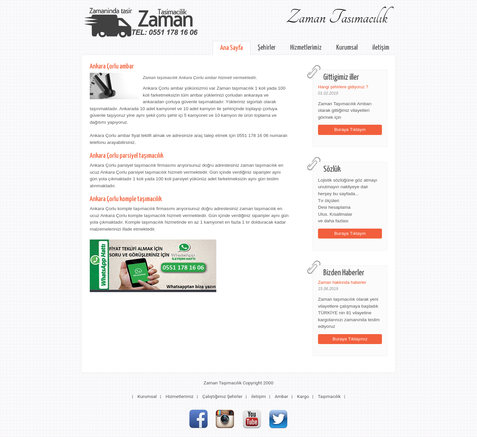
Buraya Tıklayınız (350, 338)
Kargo (303, 396)
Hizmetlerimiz (306, 47)
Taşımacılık (329, 396)
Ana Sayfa (231, 48)
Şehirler (267, 47)
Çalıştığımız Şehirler (222, 396)
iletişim (380, 47)
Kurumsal (347, 47)
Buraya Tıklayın (350, 129)
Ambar (281, 396)
